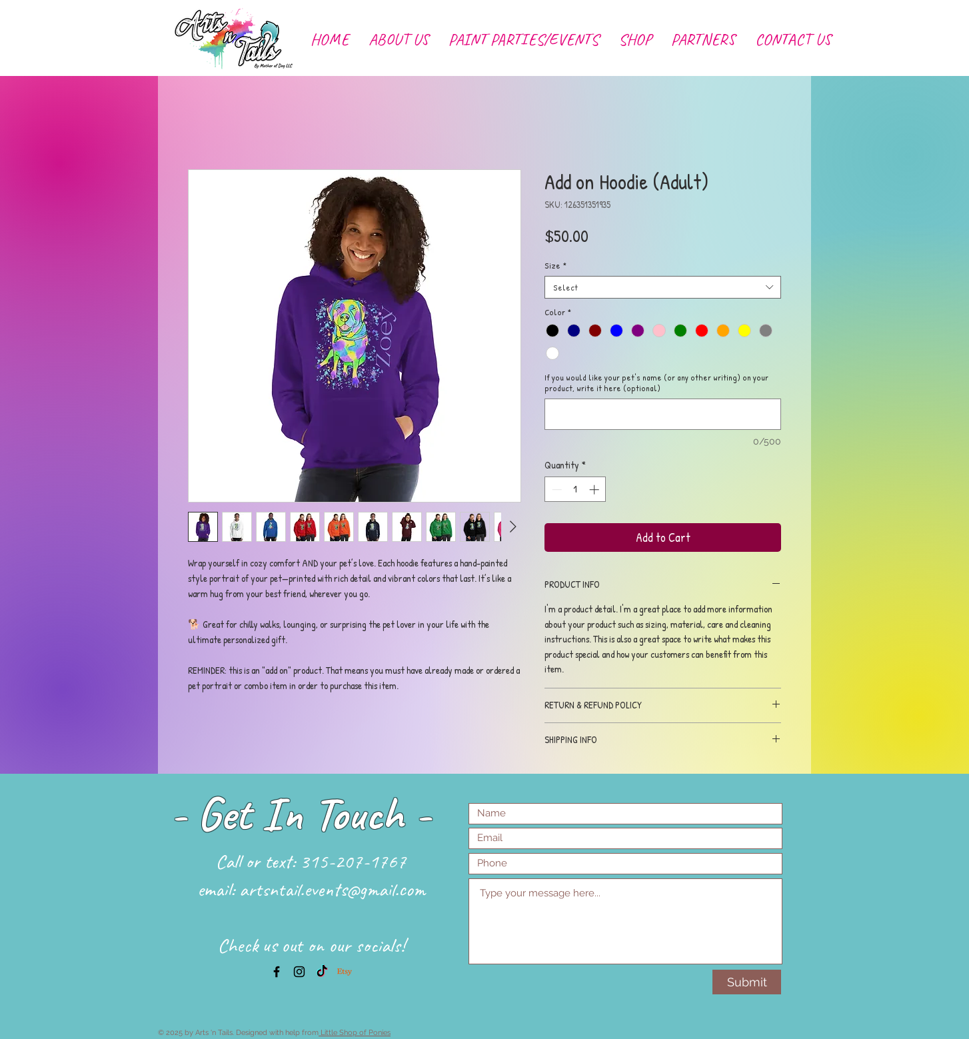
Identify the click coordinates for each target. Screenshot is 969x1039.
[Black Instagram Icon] (299, 971)
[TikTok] (322, 971)
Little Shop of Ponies (355, 1032)
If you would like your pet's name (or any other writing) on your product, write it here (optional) (656, 382)
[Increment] (595, 489)
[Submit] (746, 982)
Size (555, 265)
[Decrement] (555, 489)
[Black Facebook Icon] (276, 971)
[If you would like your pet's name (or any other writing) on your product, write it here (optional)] (662, 414)
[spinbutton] (575, 489)
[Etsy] (344, 971)
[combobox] (662, 287)
